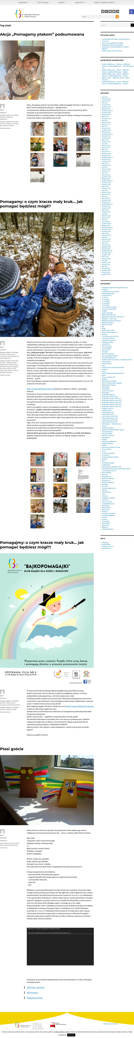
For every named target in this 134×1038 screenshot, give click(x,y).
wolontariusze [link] (106, 508)
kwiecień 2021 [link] (106, 216)
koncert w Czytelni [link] (107, 391)
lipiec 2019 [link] (105, 257)
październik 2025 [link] (107, 110)
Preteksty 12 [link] (106, 455)
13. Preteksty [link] (106, 301)
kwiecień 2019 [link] (106, 262)
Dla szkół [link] (10, 705)
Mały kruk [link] (10, 368)
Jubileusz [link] (104, 379)
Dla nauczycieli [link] (106, 346)
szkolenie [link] (105, 484)
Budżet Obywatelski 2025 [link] (109, 332)
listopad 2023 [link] (106, 155)
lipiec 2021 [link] (105, 210)
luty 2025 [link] (105, 126)
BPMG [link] (2, 110)
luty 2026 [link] (105, 103)
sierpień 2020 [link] (106, 231)
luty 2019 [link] (104, 266)
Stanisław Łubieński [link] (6, 372)
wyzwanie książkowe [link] (108, 515)
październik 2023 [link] (107, 157)
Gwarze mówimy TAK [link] (108, 377)
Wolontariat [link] (105, 506)
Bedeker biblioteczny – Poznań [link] (117, 76)
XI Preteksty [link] (106, 521)
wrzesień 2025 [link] (106, 112)
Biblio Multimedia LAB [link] (109, 315)
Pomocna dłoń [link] (106, 449)
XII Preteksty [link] (106, 523)
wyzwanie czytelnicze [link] (108, 513)
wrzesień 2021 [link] (106, 206)
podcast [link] (104, 445)
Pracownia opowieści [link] (108, 453)
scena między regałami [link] (109, 471)
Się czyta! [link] (105, 474)
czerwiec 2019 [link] (106, 259)
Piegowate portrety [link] (35, 998)
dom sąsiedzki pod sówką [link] (110, 356)
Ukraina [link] (104, 490)
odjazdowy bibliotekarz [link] (109, 441)
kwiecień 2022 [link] (106, 192)
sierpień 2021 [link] (106, 208)
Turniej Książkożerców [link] (109, 488)
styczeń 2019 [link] (106, 268)
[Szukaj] (117, 16)
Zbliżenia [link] (105, 527)
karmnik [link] (15, 123)
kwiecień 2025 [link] (106, 122)
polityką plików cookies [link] (62, 1032)
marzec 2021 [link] (106, 218)
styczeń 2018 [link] (106, 272)
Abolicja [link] (104, 311)
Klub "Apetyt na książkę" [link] (109, 381)
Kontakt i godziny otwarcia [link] (105, 2)
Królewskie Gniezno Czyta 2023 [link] (111, 402)
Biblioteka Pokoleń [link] (107, 322)
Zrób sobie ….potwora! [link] (35, 987)
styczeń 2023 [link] (106, 175)
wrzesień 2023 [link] (106, 159)
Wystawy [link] (105, 511)
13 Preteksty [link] (106, 299)
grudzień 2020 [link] (106, 223)
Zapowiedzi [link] (16, 705)
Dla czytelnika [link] (43, 2)
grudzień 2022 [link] (106, 177)
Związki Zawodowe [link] (107, 529)
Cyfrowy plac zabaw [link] (108, 338)
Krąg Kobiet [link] (105, 393)
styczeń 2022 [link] (106, 198)
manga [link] (104, 426)
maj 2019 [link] (104, 260)
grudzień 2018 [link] (106, 270)
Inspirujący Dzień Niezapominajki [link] (112, 45)
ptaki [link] (12, 125)
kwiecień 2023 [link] (106, 169)
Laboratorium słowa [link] (108, 414)
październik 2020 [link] (107, 227)
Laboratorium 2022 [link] (108, 412)
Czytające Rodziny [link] (107, 342)
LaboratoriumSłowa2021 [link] (109, 422)
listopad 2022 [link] (106, 179)
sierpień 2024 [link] (106, 138)
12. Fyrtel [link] (105, 297)
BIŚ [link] (103, 326)
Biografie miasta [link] (107, 324)
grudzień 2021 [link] (106, 200)
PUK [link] (103, 461)
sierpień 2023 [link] (106, 161)
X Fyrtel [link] (104, 517)
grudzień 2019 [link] (106, 247)
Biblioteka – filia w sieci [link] (109, 319)
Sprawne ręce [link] (106, 480)
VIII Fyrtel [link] (105, 500)
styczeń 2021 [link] (106, 221)
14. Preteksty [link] (106, 303)
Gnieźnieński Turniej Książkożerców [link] (113, 373)
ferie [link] (103, 365)
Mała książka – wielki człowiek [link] (111, 424)
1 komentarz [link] (3, 847)
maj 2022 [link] (105, 190)
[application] (60, 946)
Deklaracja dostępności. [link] (110, 1024)
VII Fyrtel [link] (105, 496)
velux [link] (103, 494)
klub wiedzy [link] (105, 387)
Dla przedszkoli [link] (11, 356)
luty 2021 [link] (104, 220)
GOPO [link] (104, 375)
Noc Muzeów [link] (106, 437)
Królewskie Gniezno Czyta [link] (110, 397)
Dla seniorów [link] (106, 350)
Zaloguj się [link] (105, 542)
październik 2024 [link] (107, 134)
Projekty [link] (104, 459)
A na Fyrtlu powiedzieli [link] (109, 309)
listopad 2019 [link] (106, 249)
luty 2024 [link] (105, 149)
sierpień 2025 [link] (106, 114)
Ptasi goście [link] (11, 749)
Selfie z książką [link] (106, 472)
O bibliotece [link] (80, 2)
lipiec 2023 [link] (105, 163)
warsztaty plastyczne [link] (11, 845)
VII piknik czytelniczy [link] (108, 498)
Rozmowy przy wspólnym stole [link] (111, 467)
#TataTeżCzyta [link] (106, 295)
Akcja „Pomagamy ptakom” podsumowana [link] (42, 34)
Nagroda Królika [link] (107, 434)
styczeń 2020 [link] (106, 245)
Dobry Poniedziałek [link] (108, 354)
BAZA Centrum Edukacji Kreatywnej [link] (40, 389)
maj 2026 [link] (105, 97)
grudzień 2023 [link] (106, 153)
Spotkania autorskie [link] (108, 478)
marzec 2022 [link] (106, 194)
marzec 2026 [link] (106, 101)
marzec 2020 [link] (106, 241)
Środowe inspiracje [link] (108, 482)
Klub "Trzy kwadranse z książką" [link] (112, 383)
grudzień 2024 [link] (106, 130)
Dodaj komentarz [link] (5, 128)
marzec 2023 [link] (106, 171)
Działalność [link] (23, 2)
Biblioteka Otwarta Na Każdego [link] (111, 321)
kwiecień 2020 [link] (106, 239)
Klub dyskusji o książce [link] (109, 385)
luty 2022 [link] (105, 196)
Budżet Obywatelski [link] (108, 330)
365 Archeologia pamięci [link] (109, 307)
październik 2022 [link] (107, 181)
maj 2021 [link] (105, 214)
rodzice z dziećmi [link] (13, 370)
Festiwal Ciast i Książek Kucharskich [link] (113, 367)
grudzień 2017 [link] (106, 274)
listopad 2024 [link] (106, 132)
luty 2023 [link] (105, 173)
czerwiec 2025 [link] (106, 118)
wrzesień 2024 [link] (106, 136)
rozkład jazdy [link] (106, 465)
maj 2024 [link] (105, 144)
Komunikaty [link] (106, 389)
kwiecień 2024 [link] (106, 146)
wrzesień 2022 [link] (106, 183)
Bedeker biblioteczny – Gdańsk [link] (117, 72)
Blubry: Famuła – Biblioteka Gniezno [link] (113, 78)
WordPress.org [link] (106, 548)
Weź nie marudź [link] (107, 502)
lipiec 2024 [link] (105, 140)
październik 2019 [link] (107, 251)
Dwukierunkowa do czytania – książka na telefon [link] (117, 359)
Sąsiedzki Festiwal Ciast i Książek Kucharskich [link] (116, 469)
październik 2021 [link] (107, 204)
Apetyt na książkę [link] (107, 313)
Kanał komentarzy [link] (108, 546)
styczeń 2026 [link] (106, 105)
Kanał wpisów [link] (106, 544)
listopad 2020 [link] (106, 225)
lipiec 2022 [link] (105, 186)
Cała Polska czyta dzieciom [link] (110, 336)
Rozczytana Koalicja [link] (108, 463)
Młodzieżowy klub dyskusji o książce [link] (113, 430)
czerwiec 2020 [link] (106, 235)
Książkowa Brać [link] (107, 410)
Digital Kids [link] (105, 344)
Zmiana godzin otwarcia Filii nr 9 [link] (112, 51)
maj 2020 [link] (105, 237)
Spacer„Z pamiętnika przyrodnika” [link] (112, 43)
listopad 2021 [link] (106, 202)
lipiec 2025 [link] (105, 116)
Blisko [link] (104, 328)
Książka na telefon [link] (107, 408)
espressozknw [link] (106, 361)
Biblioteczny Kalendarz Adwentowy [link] (113, 317)
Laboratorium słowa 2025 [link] (110, 420)
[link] (131, 11)
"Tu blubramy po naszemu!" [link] (110, 291)
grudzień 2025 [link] (106, 107)
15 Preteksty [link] (105, 305)
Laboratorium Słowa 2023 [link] (110, 416)
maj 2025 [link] (105, 120)
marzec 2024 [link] (106, 147)
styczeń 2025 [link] (106, 128)
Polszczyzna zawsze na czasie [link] (111, 447)
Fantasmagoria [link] (106, 363)
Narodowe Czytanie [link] (108, 435)
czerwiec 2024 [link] (106, 142)
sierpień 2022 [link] (106, 184)
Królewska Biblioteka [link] (108, 395)
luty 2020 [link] (105, 243)
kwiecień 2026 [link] (106, 99)
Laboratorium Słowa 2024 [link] (110, 418)
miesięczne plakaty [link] (108, 428)
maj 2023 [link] (105, 167)
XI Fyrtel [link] (104, 519)
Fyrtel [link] (104, 371)
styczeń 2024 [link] (106, 151)
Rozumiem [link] (71, 1035)
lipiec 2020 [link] (105, 233)
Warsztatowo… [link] (33, 993)
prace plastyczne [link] (5, 125)
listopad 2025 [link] (106, 109)
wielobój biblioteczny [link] (108, 504)
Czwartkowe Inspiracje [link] (109, 340)
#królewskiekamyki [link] (108, 293)
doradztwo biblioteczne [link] (109, 358)
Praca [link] (104, 451)
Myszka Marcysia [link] (107, 432)
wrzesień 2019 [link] (106, 253)
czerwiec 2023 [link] (106, 165)
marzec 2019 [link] (106, 264)
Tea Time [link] (105, 486)
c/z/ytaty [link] (104, 334)
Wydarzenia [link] (3, 119)
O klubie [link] (104, 439)
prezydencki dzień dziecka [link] (110, 457)
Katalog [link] (62, 2)
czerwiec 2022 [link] (106, 188)
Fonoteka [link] (105, 369)
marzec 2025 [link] (106, 124)
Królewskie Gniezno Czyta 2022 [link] (111, 400)
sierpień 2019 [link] (106, 255)
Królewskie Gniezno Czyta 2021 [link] (111, 398)
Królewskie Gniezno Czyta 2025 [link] (111, 406)
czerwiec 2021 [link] (106, 212)
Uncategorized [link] (106, 492)
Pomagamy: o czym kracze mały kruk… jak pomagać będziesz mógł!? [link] (41, 203)
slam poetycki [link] (106, 476)
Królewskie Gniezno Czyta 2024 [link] (111, 404)
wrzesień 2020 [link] (106, 229)
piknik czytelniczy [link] (107, 443)
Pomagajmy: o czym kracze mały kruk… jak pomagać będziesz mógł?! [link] (42, 544)
